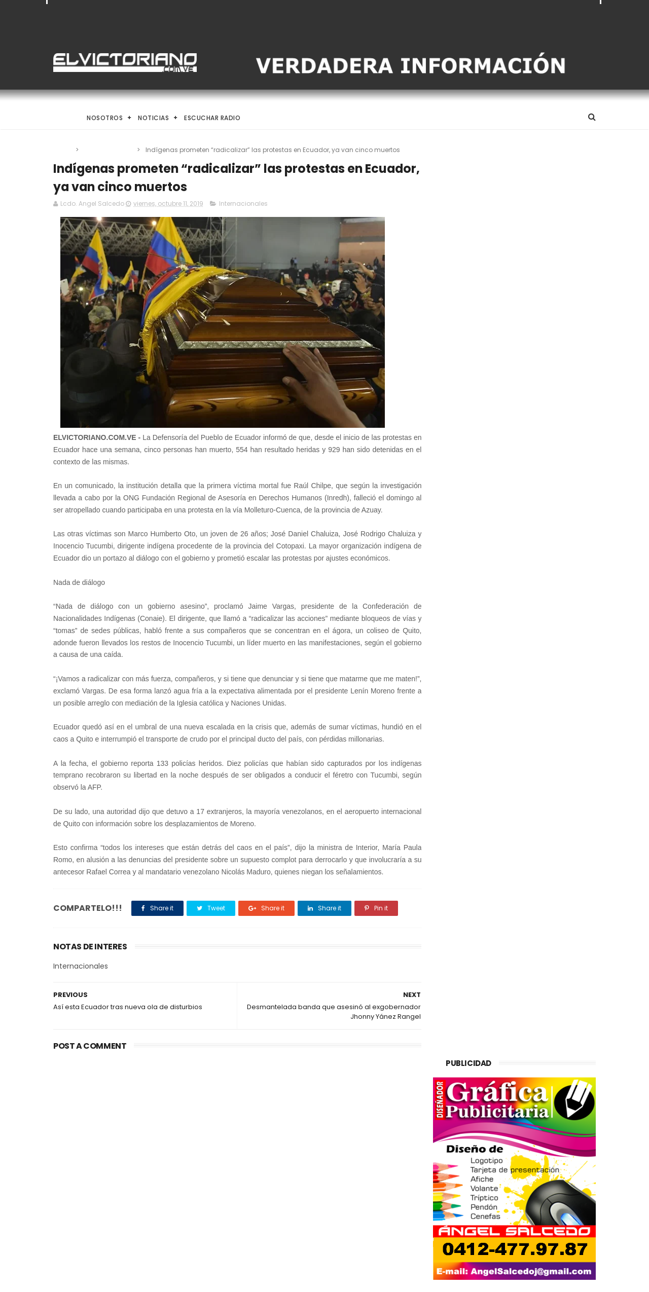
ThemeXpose (110, 1279)
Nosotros (105, 118)
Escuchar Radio (212, 118)
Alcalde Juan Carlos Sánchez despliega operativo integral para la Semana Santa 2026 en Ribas (348, 1177)
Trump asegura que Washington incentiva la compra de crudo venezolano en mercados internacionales (124, 1129)
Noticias (153, 118)
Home (62, 118)
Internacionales (108, 149)
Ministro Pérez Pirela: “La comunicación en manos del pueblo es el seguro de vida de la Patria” (348, 1230)
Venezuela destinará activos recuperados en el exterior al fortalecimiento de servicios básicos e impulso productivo (346, 1123)
